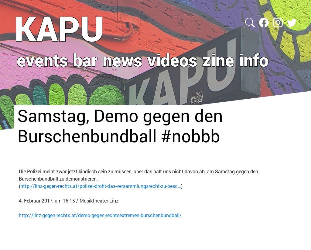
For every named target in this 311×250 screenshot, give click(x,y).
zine (218, 59)
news (122, 59)
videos (172, 59)
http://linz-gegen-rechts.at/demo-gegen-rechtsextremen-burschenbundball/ (100, 215)
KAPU (59, 28)
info (253, 59)
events (42, 59)
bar (85, 59)
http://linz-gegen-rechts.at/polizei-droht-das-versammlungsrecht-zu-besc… (100, 186)
